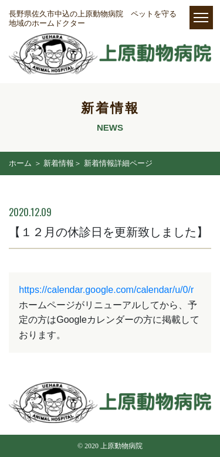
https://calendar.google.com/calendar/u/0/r (106, 290)
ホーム (20, 163)
